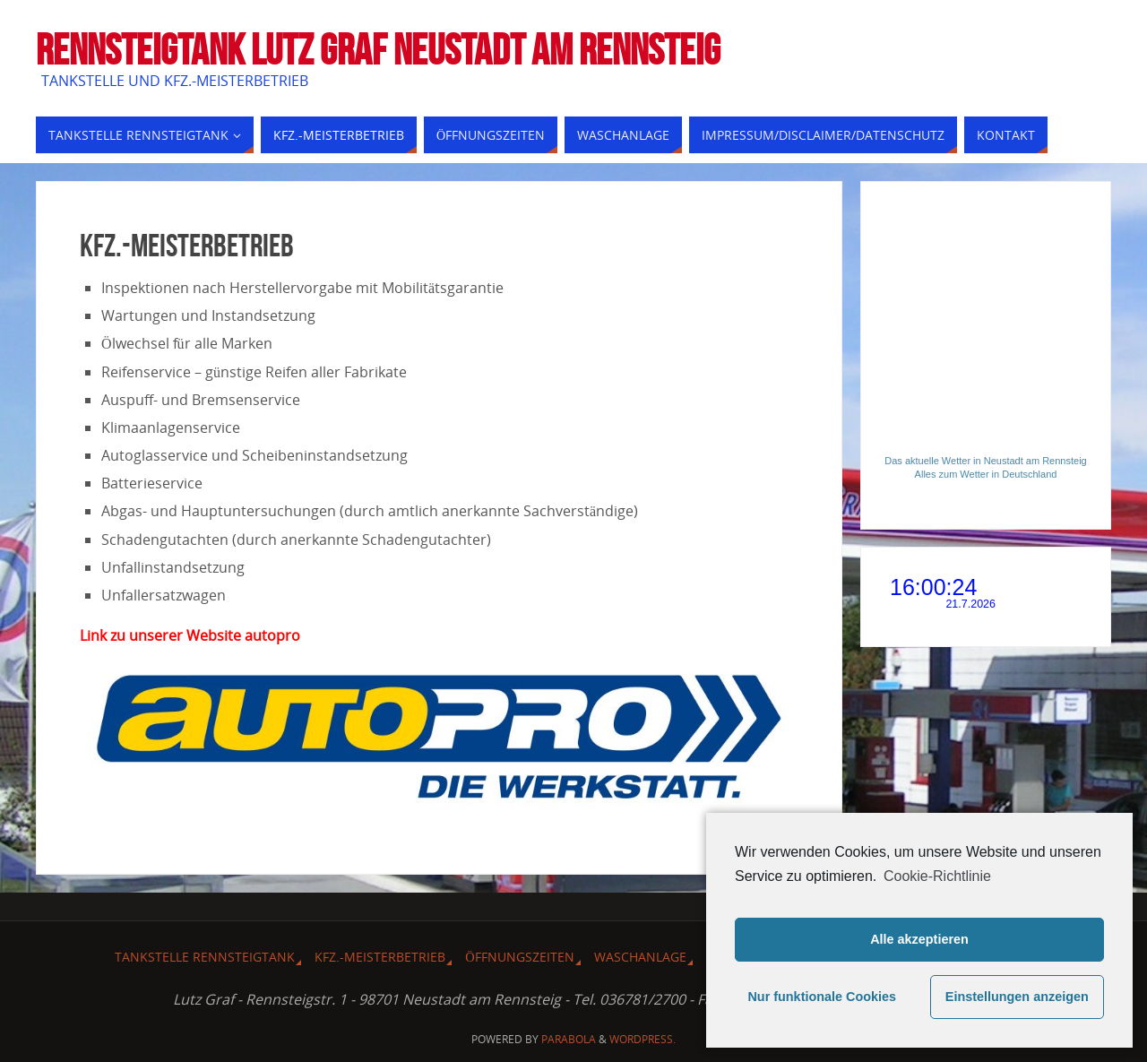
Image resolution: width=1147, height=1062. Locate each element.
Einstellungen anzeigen (1017, 996)
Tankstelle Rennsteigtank (205, 956)
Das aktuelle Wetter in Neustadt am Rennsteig (985, 460)
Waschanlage (640, 956)
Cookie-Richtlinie (937, 876)
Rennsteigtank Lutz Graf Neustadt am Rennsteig (378, 50)
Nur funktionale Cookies (821, 996)
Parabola (568, 1039)
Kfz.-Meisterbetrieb (380, 956)
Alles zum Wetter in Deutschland (986, 474)
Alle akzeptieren (919, 939)
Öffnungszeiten (519, 956)
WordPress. (642, 1039)
